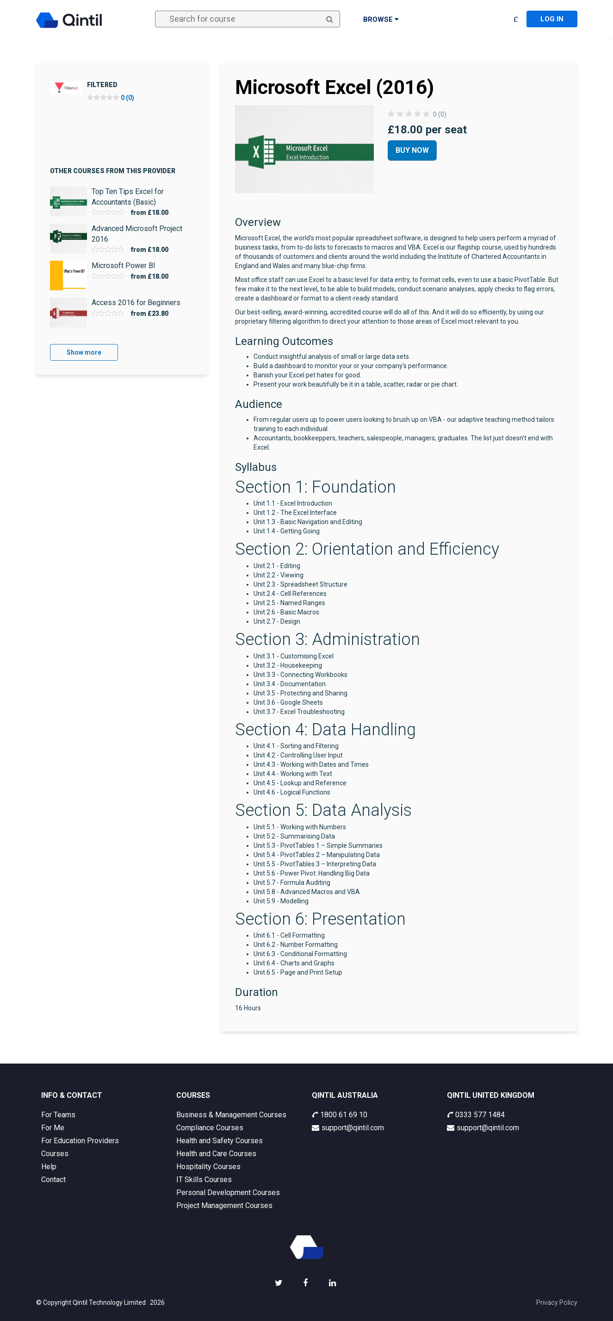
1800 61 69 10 (339, 1114)
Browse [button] (381, 19)
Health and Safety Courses (219, 1140)
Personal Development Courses (228, 1192)
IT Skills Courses (204, 1179)
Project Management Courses (224, 1205)
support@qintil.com (348, 1127)
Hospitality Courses (208, 1166)
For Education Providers (80, 1140)
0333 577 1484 (476, 1114)
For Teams (58, 1114)
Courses (54, 1153)
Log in (551, 19)
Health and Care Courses (216, 1153)
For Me (52, 1127)
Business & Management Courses (231, 1114)
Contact (53, 1179)
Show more (84, 352)
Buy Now (412, 150)
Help (48, 1166)
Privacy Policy (556, 1302)
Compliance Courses (209, 1127)
